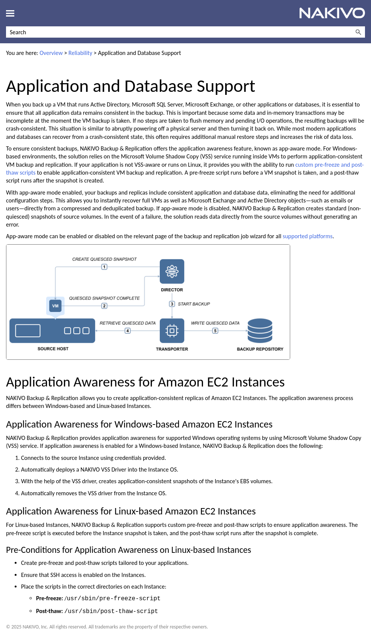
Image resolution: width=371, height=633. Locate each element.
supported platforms (308, 236)
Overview (51, 52)
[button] (358, 32)
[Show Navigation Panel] (10, 13)
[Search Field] (185, 32)
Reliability (80, 52)
